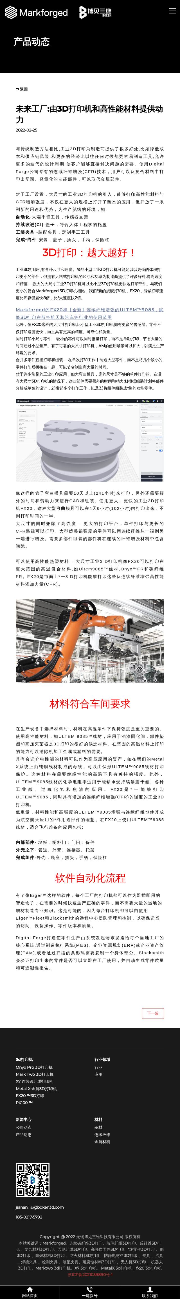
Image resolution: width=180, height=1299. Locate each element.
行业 (98, 1067)
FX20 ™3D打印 (30, 1095)
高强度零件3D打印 (107, 1249)
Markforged (54, 1243)
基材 (98, 1127)
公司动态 (24, 1127)
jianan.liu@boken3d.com (40, 1207)
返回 (22, 89)
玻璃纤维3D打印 (121, 1243)
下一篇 (153, 1013)
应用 (98, 1074)
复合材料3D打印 (39, 1249)
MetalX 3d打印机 (116, 1268)
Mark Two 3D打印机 (34, 1074)
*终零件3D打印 (142, 1249)
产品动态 (24, 1134)
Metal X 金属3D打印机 (36, 1088)
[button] (172, 12)
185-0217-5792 (29, 1217)
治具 (159, 1255)
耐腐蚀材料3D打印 (99, 1262)
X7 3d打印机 (86, 1268)
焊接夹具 (29, 1262)
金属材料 (102, 1141)
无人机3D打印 (134, 1262)
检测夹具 (50, 1262)
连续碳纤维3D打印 (86, 1243)
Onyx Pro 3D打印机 (34, 1067)
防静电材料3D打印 (120, 1255)
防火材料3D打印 (84, 1255)
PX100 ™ (24, 1102)
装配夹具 (70, 1262)
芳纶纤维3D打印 (72, 1249)
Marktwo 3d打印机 (53, 1268)
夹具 (146, 1255)
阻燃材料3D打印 (50, 1255)
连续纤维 (102, 1134)
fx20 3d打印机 (149, 1268)
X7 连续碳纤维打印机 (34, 1081)
